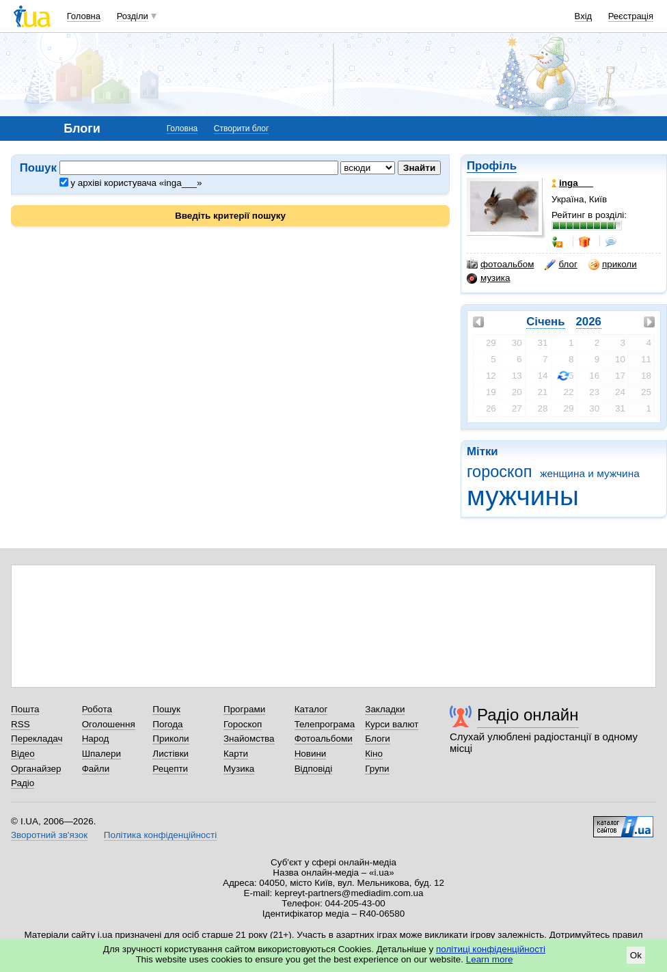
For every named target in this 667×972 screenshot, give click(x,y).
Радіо (22, 783)
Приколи (170, 738)
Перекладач (36, 738)
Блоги (377, 738)
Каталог (311, 709)
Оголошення (108, 724)
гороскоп (499, 472)
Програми (244, 709)
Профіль (492, 165)
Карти (235, 753)
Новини (311, 753)
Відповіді (314, 769)
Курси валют (391, 724)
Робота (97, 709)
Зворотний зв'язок (49, 835)
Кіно (374, 753)
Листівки (170, 753)
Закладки (385, 709)
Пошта (25, 709)
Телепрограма (325, 724)
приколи (612, 264)
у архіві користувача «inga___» (130, 183)
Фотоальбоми (324, 738)
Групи (377, 769)
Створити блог (241, 128)
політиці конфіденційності (490, 949)
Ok (636, 955)
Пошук (166, 709)
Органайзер (36, 769)
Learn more (489, 959)
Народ (95, 738)
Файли (96, 769)
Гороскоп (242, 724)
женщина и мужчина (590, 473)
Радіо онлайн (528, 714)
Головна (83, 16)
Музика (238, 769)
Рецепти (170, 769)
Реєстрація (630, 16)
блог (561, 264)
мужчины (523, 496)
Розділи (132, 16)
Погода (167, 724)
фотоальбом (500, 264)
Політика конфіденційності (160, 835)
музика (488, 278)
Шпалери (101, 753)
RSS (20, 724)
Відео (23, 753)
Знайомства (249, 738)
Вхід (584, 16)
